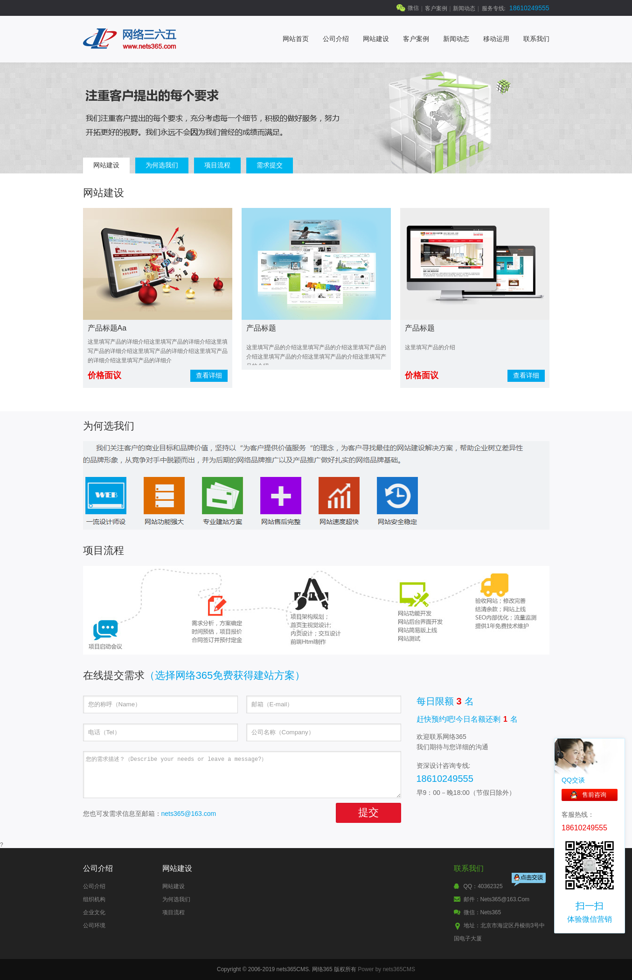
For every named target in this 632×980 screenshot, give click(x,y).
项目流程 (217, 165)
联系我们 (536, 38)
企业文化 (94, 912)
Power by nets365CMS (386, 969)
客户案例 (436, 8)
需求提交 (270, 165)
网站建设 (376, 38)
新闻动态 (464, 8)
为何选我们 (162, 165)
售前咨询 (594, 794)
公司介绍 (336, 38)
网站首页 (296, 38)
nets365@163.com (188, 813)
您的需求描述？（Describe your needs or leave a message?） (242, 774)
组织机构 (94, 899)
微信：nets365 (482, 912)
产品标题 (261, 328)
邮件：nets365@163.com (497, 899)
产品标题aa (107, 328)
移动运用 (496, 38)
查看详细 (209, 375)
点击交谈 (529, 880)
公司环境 (94, 925)
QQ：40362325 (483, 886)
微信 (413, 8)
